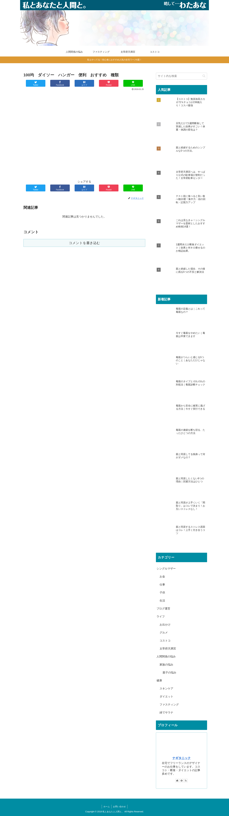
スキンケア (166, 688)
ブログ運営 (163, 608)
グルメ (164, 632)
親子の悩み (169, 672)
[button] (204, 76)
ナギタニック (181, 758)
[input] (181, 76)
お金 (162, 576)
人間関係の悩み (166, 656)
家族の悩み (166, 664)
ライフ (161, 616)
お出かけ (165, 624)
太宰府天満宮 (168, 648)
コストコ (165, 640)
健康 (159, 680)
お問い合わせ (119, 806)
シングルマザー (166, 568)
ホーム (106, 806)
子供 (162, 592)
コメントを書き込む (84, 243)
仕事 (162, 584)
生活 (162, 600)
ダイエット (166, 696)
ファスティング (169, 704)
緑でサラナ (166, 712)
